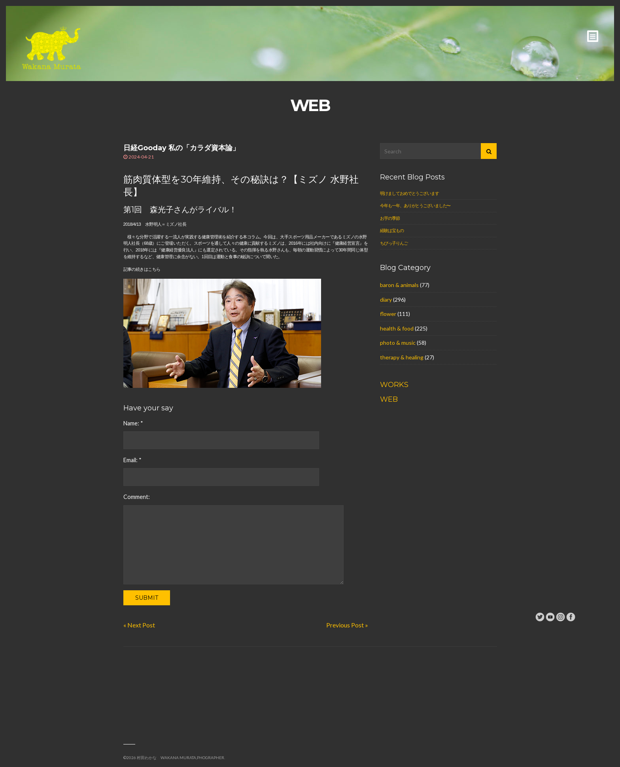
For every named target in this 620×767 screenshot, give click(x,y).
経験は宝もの (391, 230)
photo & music (398, 342)
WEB (389, 399)
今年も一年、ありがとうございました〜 (415, 205)
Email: (132, 460)
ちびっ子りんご (393, 243)
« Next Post (139, 625)
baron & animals (399, 284)
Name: (133, 423)
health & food (397, 328)
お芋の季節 (389, 218)
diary (386, 299)
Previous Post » (347, 625)
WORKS (394, 384)
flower (388, 313)
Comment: (136, 496)
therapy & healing (401, 357)
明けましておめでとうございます (409, 193)
